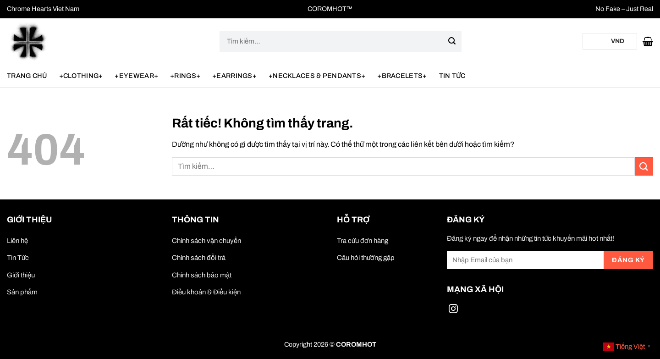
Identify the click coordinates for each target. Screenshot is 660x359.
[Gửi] (452, 41)
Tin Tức (452, 75)
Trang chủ (27, 75)
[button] (648, 41)
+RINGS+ (185, 75)
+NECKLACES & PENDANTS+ (317, 75)
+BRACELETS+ (402, 75)
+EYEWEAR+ (136, 75)
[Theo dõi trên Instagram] (453, 310)
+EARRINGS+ (234, 75)
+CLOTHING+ (81, 75)
